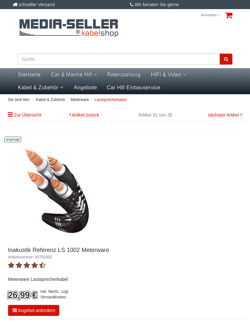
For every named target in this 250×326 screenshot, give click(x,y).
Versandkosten (53, 297)
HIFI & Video (168, 74)
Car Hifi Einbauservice (133, 87)
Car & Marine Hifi (74, 74)
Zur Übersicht (27, 115)
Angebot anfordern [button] (33, 310)
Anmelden (210, 15)
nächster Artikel (224, 115)
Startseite (29, 74)
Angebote (85, 87)
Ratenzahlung (124, 74)
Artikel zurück (85, 115)
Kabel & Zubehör (40, 87)
